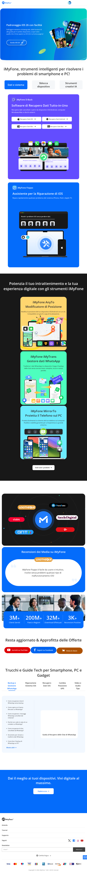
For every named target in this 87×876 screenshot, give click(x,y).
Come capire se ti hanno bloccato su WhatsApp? (16, 707)
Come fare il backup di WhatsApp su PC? (15, 741)
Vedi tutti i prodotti (43, 467)
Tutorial (4, 833)
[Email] (37, 852)
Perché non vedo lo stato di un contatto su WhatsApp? (17, 722)
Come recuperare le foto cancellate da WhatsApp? (16, 728)
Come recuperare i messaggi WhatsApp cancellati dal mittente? (16, 714)
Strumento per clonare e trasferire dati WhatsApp (16, 734)
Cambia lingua (43, 858)
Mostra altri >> (12, 746)
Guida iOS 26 (18, 42)
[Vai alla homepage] (7, 3)
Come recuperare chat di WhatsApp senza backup (16, 700)
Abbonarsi (79, 852)
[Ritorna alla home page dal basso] (8, 823)
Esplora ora (43, 794)
